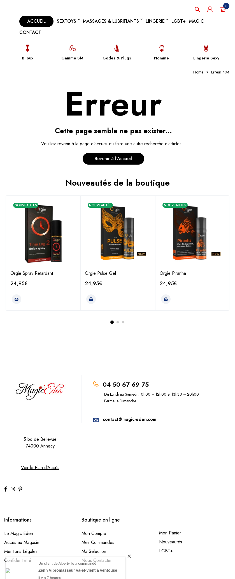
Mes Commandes (98, 542)
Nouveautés (170, 542)
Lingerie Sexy (206, 58)
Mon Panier (170, 533)
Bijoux (27, 58)
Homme (161, 58)
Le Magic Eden (18, 533)
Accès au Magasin (21, 542)
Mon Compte (94, 533)
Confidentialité (17, 560)
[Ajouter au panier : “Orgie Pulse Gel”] (91, 299)
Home (198, 72)
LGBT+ (166, 551)
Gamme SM (72, 58)
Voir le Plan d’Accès (40, 467)
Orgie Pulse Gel (100, 273)
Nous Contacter (97, 560)
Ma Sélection (94, 551)
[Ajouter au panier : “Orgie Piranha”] (166, 299)
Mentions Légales (21, 551)
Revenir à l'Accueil (113, 158)
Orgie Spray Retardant (31, 273)
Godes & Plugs (117, 58)
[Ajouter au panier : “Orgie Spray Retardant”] (16, 299)
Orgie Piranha (173, 273)
